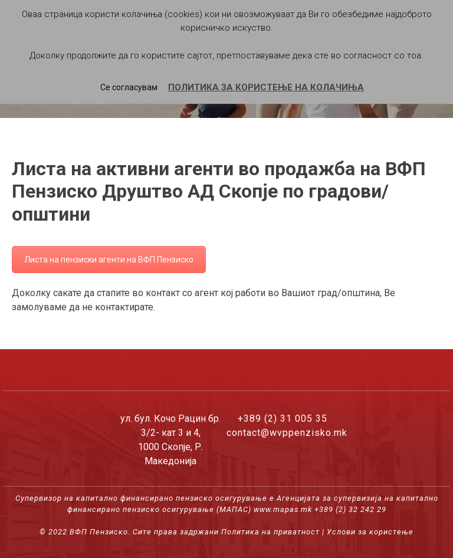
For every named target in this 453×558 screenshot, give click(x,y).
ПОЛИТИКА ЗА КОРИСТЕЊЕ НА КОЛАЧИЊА (266, 87)
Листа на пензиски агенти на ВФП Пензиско (108, 259)
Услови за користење (370, 531)
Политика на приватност (270, 531)
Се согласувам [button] (128, 87)
